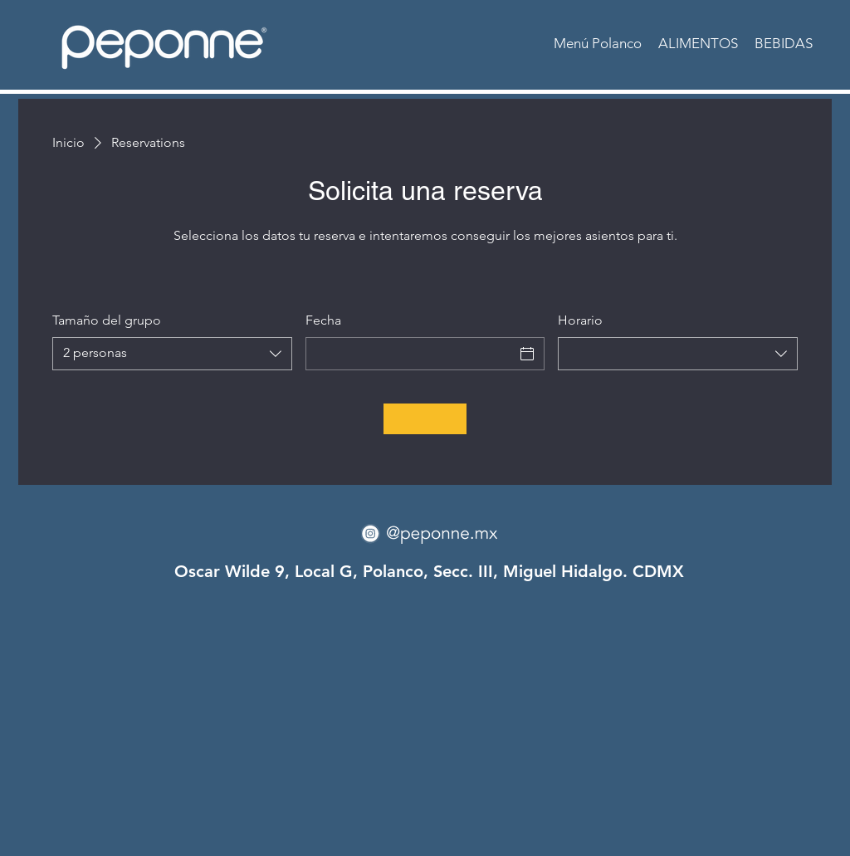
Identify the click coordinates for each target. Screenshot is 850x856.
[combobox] (172, 353)
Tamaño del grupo (106, 320)
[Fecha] (410, 353)
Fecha (323, 320)
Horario (580, 320)
